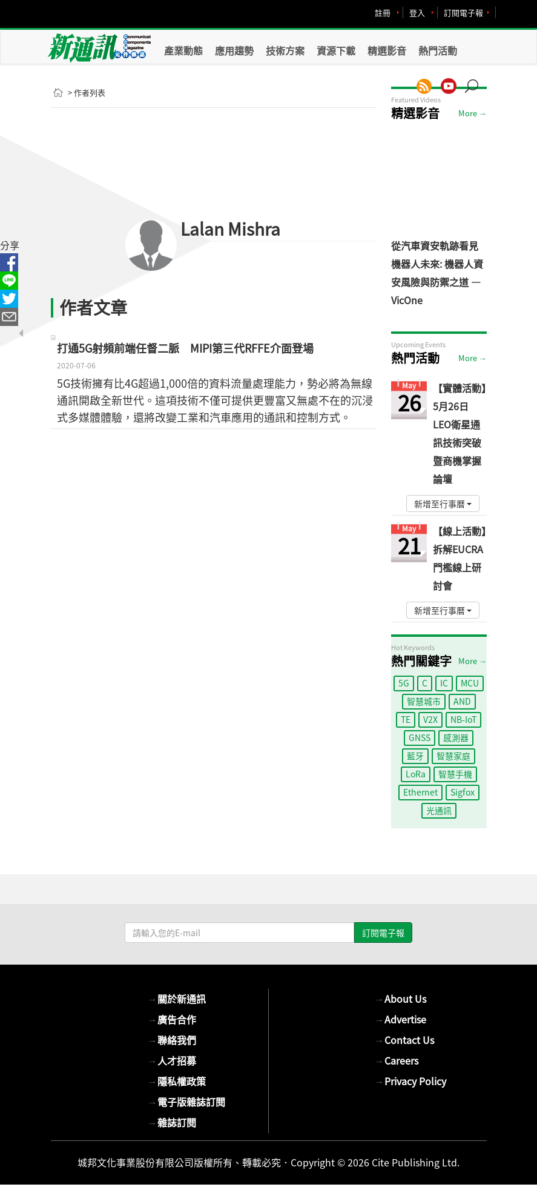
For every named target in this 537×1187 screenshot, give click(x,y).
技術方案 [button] (285, 50)
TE (405, 719)
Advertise (400, 1019)
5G (403, 683)
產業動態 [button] (183, 50)
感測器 (456, 737)
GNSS (419, 737)
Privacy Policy (410, 1081)
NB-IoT (463, 719)
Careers (396, 1060)
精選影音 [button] (386, 50)
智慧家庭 (453, 756)
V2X (430, 719)
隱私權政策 (177, 1081)
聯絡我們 (172, 1039)
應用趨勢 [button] (234, 50)
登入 (417, 12)
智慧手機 (455, 774)
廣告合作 (172, 1019)
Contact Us (404, 1039)
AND (462, 701)
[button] (476, 80)
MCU (470, 683)
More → (472, 113)
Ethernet (420, 792)
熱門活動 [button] (437, 50)
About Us (400, 998)
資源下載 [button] (336, 50)
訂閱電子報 (463, 12)
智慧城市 (424, 701)
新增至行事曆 (443, 503)
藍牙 (415, 756)
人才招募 (172, 1060)
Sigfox (462, 792)
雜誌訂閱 (172, 1122)
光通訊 (439, 810)
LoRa (416, 774)
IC (444, 683)
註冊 (382, 12)
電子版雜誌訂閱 (186, 1101)
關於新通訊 (177, 998)
